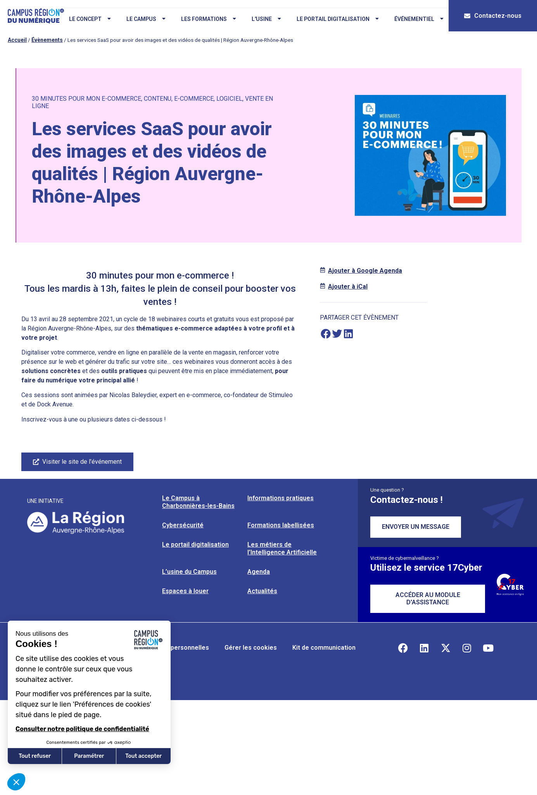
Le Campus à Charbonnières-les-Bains (198, 501)
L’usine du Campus (189, 571)
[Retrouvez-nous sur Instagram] (467, 647)
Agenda (258, 571)
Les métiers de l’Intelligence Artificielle (282, 548)
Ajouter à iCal (348, 286)
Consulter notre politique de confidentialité (82, 729)
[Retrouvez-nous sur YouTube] (488, 647)
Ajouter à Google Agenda (365, 270)
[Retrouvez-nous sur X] (445, 647)
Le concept (90, 19)
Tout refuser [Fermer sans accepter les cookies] (35, 756)
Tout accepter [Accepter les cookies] (143, 756)
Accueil (17, 40)
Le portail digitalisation (338, 19)
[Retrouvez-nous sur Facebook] (403, 647)
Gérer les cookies (250, 647)
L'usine (266, 19)
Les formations (208, 19)
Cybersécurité (183, 525)
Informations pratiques (280, 498)
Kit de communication (324, 647)
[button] (325, 333)
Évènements (47, 40)
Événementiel (419, 19)
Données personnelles (176, 647)
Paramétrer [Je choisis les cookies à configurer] (89, 756)
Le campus (146, 19)
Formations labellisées (280, 525)
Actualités (262, 591)
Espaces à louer (185, 591)
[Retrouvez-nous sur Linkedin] (424, 647)
